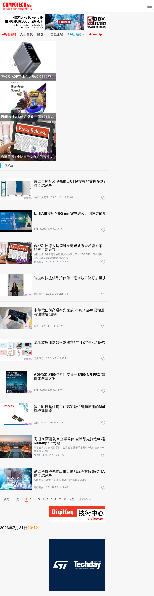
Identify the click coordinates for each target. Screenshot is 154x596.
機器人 (42, 34)
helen (37, 455)
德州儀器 (39, 358)
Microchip (95, 34)
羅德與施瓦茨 (41, 197)
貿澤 (36, 422)
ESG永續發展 (76, 34)
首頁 (6, 499)
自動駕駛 (57, 34)
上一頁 (15, 499)
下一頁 (62, 499)
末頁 (71, 499)
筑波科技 (39, 294)
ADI (36, 229)
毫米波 (9, 165)
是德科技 (39, 261)
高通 (36, 326)
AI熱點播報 (9, 34)
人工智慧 (26, 34)
